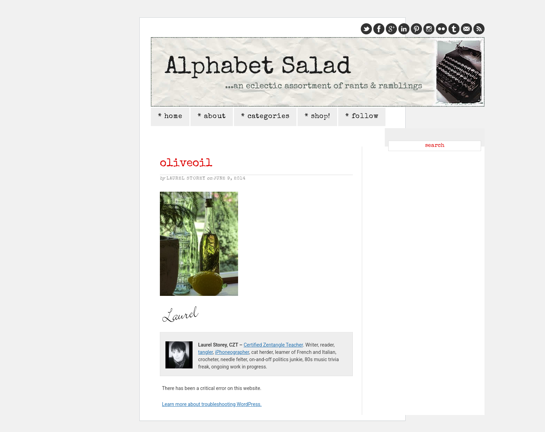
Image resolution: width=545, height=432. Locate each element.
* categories (265, 116)
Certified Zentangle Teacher (273, 345)
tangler (205, 352)
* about (211, 116)
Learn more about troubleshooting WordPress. (212, 404)
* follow (362, 116)
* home (170, 116)
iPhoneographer (232, 352)
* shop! (317, 116)
